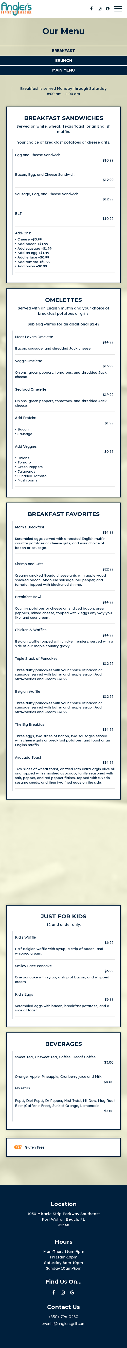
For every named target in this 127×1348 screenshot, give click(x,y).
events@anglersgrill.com (63, 1323)
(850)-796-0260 (63, 1316)
